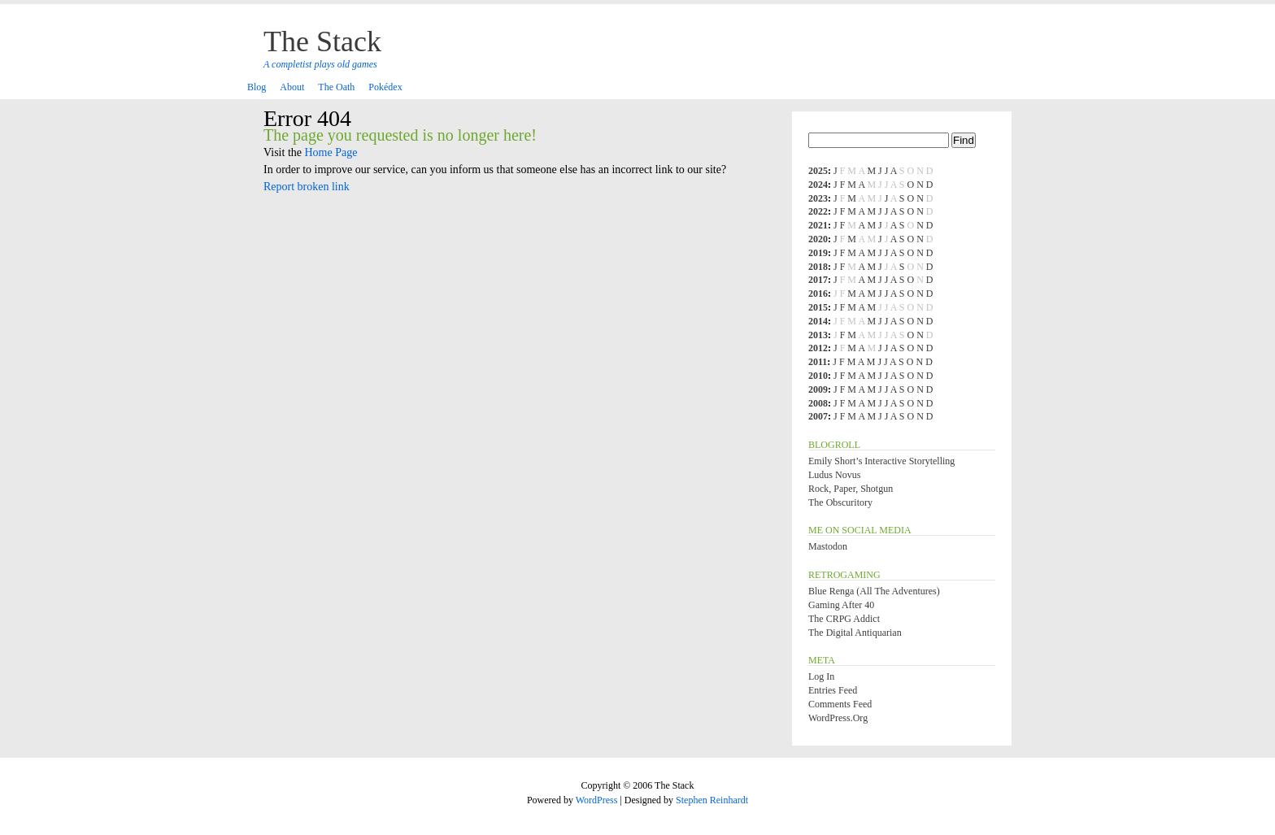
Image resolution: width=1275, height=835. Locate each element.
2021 (818, 225)
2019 (818, 253)
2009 (818, 389)
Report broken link (306, 186)
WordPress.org (838, 718)
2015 (818, 307)
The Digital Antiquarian (855, 632)
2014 (818, 321)
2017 (818, 279)
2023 (818, 198)
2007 (818, 416)
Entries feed (832, 690)
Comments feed (840, 704)
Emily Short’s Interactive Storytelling (881, 461)
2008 (818, 403)
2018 (818, 266)
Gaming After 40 (841, 605)
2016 (818, 293)
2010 (818, 375)
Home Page (331, 152)
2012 (818, 348)
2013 (818, 335)
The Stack (322, 41)
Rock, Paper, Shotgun (850, 488)
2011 (817, 361)
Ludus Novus (834, 475)
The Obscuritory (840, 502)
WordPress (597, 800)
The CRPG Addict (844, 618)
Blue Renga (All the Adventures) (874, 591)
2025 (818, 170)
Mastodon (827, 546)
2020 (818, 239)
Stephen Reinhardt (712, 800)
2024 (818, 184)
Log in (821, 676)
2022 (818, 211)
